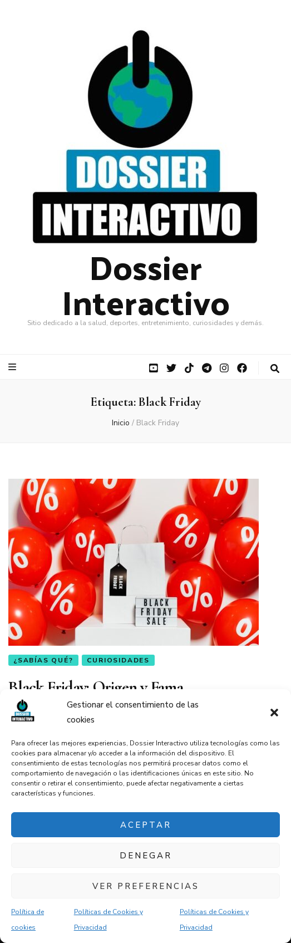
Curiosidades (118, 660)
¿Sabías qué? (43, 660)
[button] (274, 712)
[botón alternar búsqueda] (274, 369)
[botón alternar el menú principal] (13, 367)
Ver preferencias (145, 886)
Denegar (146, 855)
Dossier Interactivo (146, 283)
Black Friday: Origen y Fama (95, 687)
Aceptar (145, 825)
